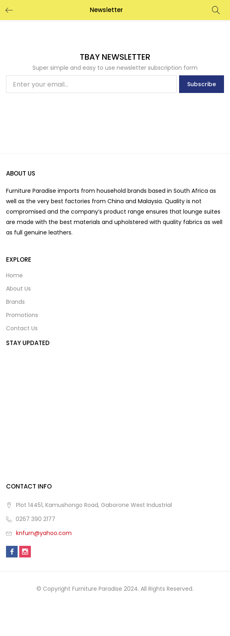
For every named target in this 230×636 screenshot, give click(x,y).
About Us (18, 289)
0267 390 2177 (35, 519)
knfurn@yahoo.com (44, 533)
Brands (15, 302)
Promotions (22, 315)
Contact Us (22, 328)
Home (14, 275)
